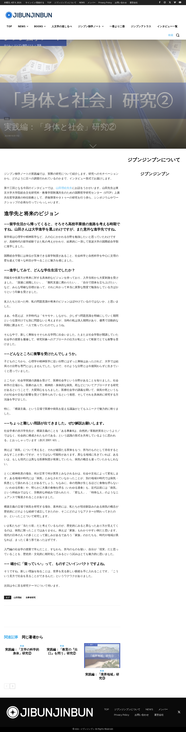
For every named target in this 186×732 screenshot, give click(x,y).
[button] (175, 35)
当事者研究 (31, 597)
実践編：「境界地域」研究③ (102, 676)
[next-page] (12, 686)
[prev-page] (6, 686)
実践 (7, 118)
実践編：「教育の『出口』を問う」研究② (62, 651)
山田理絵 (18, 597)
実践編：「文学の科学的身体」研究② (22, 651)
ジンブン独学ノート (24, 45)
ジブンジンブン (154, 173)
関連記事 (11, 637)
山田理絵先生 (64, 188)
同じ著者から (32, 637)
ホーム (7, 45)
